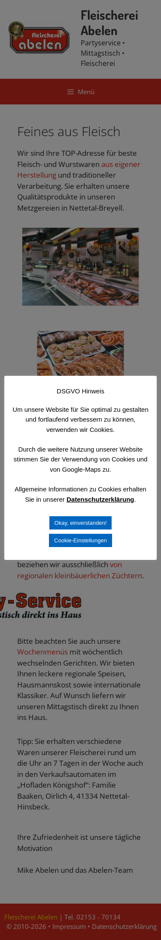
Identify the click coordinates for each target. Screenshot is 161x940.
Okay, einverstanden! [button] (81, 523)
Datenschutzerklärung (100, 499)
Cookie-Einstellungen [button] (80, 540)
